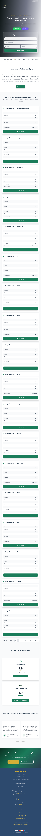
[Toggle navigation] (38, 5)
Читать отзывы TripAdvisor (20, 700)
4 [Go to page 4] (25, 640)
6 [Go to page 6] (30, 640)
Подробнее (20, 131)
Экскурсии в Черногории (20, 815)
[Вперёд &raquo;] (38, 640)
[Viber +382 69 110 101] (25, 28)
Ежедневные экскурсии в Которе (20, 824)
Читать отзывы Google (20, 676)
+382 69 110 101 (26, 762)
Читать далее (20, 87)
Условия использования (20, 783)
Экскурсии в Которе (20, 820)
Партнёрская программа (20, 785)
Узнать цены (13, 762)
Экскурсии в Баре (20, 817)
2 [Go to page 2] (20, 640)
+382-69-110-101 (21, 793)
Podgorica (20, 808)
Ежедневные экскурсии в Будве (20, 822)
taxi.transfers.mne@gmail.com (21, 795)
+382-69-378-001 (21, 799)
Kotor (20, 812)
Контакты (20, 786)
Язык (35, 1)
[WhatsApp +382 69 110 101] (17, 28)
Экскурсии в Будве (20, 818)
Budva (20, 811)
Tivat (20, 809)
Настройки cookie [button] (21, 827)
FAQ (21, 782)
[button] (16, 741)
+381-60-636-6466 (21, 804)
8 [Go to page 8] (35, 640)
